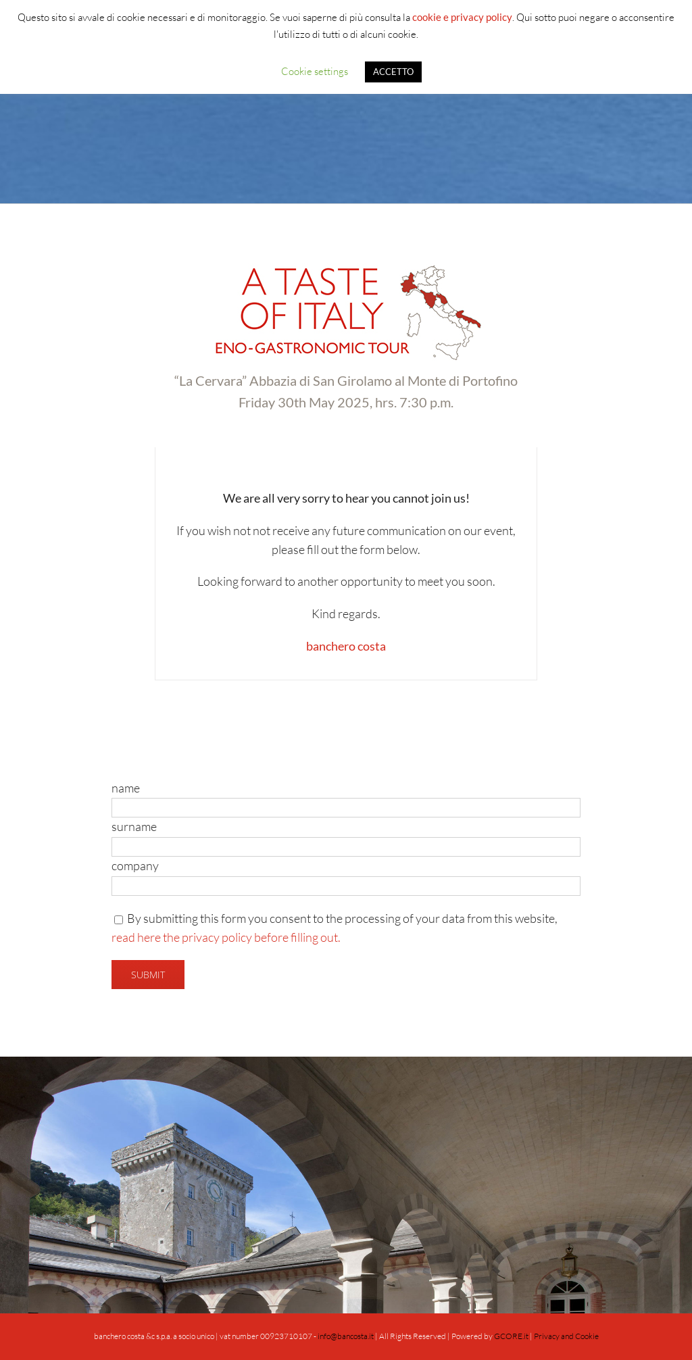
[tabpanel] (346, 563)
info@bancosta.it (346, 1336)
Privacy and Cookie (566, 1336)
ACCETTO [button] (393, 71)
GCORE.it (511, 1336)
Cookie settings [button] (314, 71)
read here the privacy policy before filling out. (226, 937)
